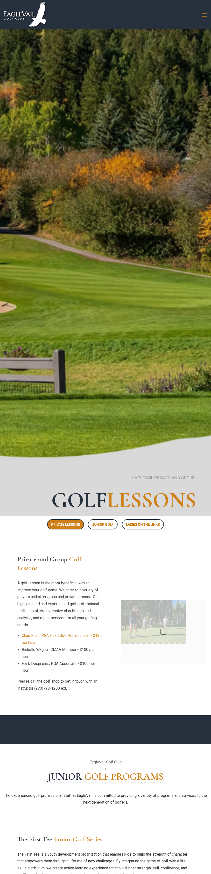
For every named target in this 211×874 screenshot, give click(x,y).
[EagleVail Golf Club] (25, 14)
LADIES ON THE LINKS (143, 525)
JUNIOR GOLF (102, 525)
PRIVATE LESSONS (65, 525)
